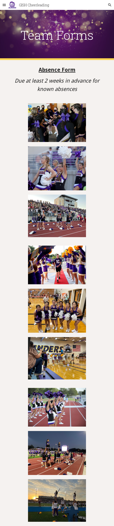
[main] (57, 35)
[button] (4, 5)
